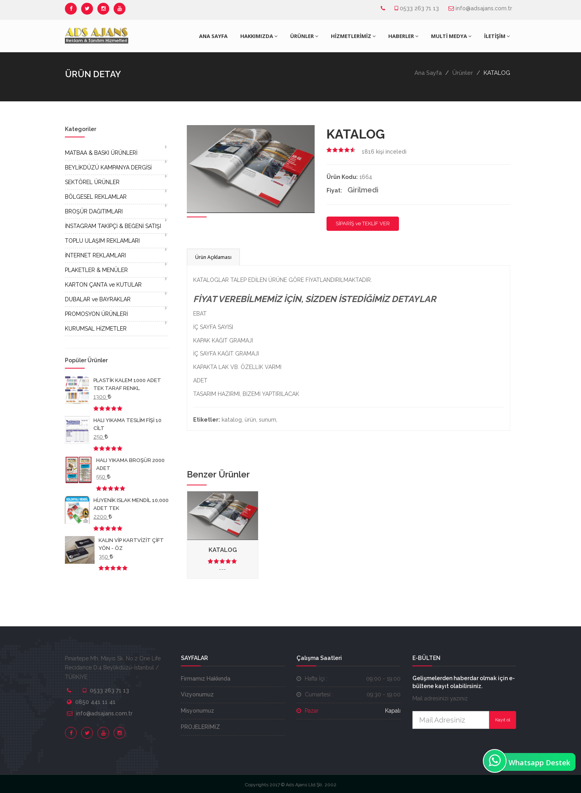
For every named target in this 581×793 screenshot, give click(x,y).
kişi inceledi (384, 151)
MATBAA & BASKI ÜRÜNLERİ (101, 153)
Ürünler (462, 72)
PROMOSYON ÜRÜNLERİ (96, 314)
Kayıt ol (502, 720)
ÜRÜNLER (304, 36)
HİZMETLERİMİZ (353, 36)
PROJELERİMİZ (200, 727)
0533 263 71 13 (419, 8)
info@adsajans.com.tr (484, 8)
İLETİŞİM (497, 36)
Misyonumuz (197, 710)
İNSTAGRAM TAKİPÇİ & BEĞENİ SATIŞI (113, 226)
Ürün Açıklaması (213, 257)
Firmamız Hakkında (205, 678)
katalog (232, 419)
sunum (267, 419)
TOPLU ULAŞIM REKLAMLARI (102, 241)
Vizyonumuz (197, 694)
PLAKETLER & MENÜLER (96, 270)
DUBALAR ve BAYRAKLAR (98, 299)
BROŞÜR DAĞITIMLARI (94, 211)
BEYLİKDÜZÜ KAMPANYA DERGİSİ (108, 167)
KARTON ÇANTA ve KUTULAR (103, 284)
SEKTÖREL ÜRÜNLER (92, 182)
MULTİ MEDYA (451, 36)
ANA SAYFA (213, 36)
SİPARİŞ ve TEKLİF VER (363, 223)
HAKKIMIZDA (258, 36)
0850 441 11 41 (95, 702)
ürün (250, 419)
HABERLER (403, 36)
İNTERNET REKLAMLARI (95, 255)
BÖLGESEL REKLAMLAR (96, 197)
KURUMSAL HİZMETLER (96, 328)
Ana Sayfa (428, 72)
